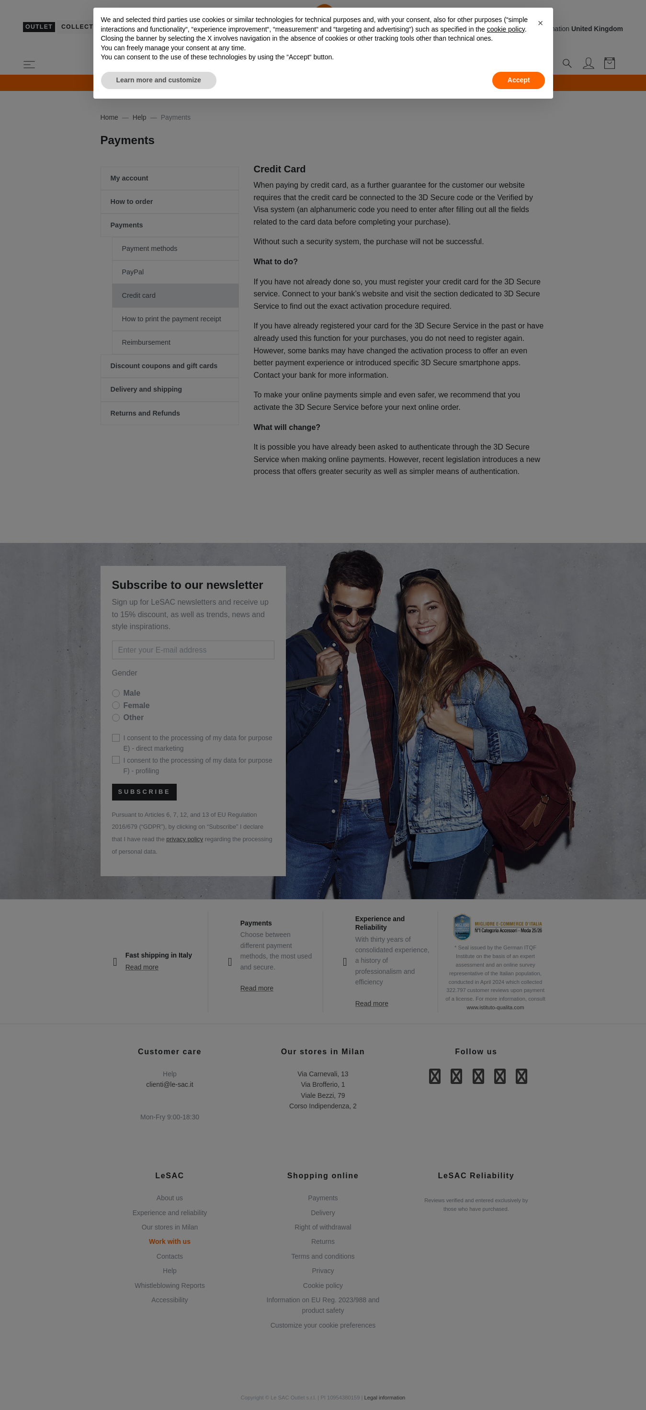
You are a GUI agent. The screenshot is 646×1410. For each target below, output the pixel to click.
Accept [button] (519, 80)
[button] (540, 23)
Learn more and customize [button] (158, 80)
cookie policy (506, 29)
